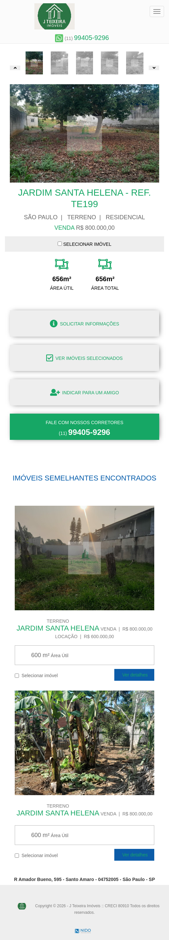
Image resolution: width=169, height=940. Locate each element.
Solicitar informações (84, 323)
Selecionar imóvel (36, 675)
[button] (15, 68)
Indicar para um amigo (84, 392)
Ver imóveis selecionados (84, 358)
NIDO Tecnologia (83, 931)
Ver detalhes (134, 674)
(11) (82, 38)
